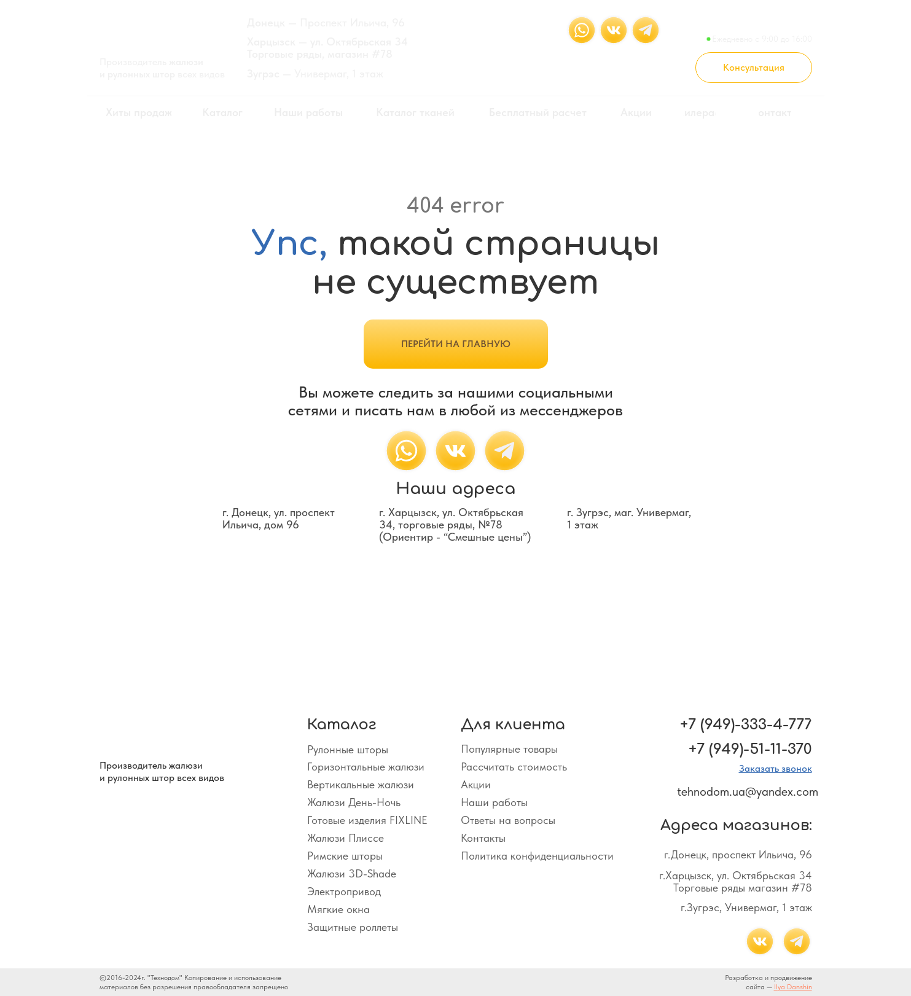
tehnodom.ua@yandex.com (747, 791)
